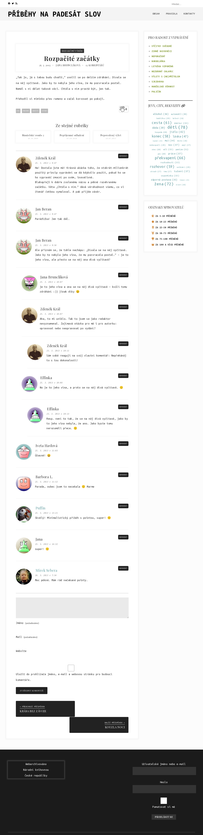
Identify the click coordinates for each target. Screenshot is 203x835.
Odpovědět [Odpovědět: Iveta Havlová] (123, 443)
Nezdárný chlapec (162, 71)
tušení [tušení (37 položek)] (182, 171)
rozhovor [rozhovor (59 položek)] (162, 166)
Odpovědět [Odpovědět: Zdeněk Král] (123, 156)
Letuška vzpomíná (162, 66)
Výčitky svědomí (162, 46)
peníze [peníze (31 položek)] (182, 149)
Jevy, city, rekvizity (166, 105)
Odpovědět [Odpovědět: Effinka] (123, 376)
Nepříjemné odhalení (72, 135)
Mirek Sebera (46, 570)
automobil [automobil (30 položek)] (179, 114)
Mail (27, 637)
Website (21, 651)
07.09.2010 (72, 138)
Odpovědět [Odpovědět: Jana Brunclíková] (123, 275)
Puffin (41, 508)
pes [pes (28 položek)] (162, 154)
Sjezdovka (158, 81)
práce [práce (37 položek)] (175, 154)
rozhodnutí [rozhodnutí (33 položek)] (170, 162)
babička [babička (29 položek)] (163, 118)
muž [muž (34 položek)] (170, 141)
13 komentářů (95, 65)
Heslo (164, 766)
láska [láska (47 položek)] (181, 136)
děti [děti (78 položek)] (177, 127)
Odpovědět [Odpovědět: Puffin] (123, 506)
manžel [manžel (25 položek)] (157, 141)
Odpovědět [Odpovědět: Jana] (123, 537)
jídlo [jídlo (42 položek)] (177, 132)
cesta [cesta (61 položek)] (162, 122)
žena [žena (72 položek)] (164, 184)
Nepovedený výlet (110, 135)
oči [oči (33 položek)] (168, 149)
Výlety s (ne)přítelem (166, 76)
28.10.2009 (33, 138)
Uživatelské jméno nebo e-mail (164, 747)
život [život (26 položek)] (181, 185)
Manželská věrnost (163, 86)
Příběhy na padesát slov (54, 14)
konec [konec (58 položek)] (161, 136)
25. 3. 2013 (45, 65)
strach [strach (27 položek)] (155, 171)
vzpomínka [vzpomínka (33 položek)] (170, 176)
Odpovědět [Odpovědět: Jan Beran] (123, 207)
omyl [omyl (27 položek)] (186, 145)
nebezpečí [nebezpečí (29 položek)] (158, 145)
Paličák (156, 91)
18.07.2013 (111, 138)
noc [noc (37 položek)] (174, 145)
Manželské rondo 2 (33, 135)
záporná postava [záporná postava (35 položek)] (164, 180)
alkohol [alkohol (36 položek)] (161, 114)
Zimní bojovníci (162, 51)
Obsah (156, 13)
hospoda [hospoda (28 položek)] (161, 132)
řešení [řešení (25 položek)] (184, 180)
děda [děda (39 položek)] (158, 128)
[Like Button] (122, 109)
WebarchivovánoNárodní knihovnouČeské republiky (36, 753)
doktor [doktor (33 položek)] (181, 123)
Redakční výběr (72, 50)
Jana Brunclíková (68, 65)
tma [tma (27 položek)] (168, 171)
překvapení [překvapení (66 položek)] (170, 158)
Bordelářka (158, 61)
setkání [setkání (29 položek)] (184, 167)
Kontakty (189, 13)
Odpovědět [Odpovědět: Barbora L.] (123, 475)
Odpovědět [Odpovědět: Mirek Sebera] (123, 568)
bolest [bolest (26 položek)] (178, 118)
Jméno (27, 623)
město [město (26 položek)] (182, 141)
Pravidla (171, 13)
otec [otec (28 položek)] (156, 149)
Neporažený (158, 56)
